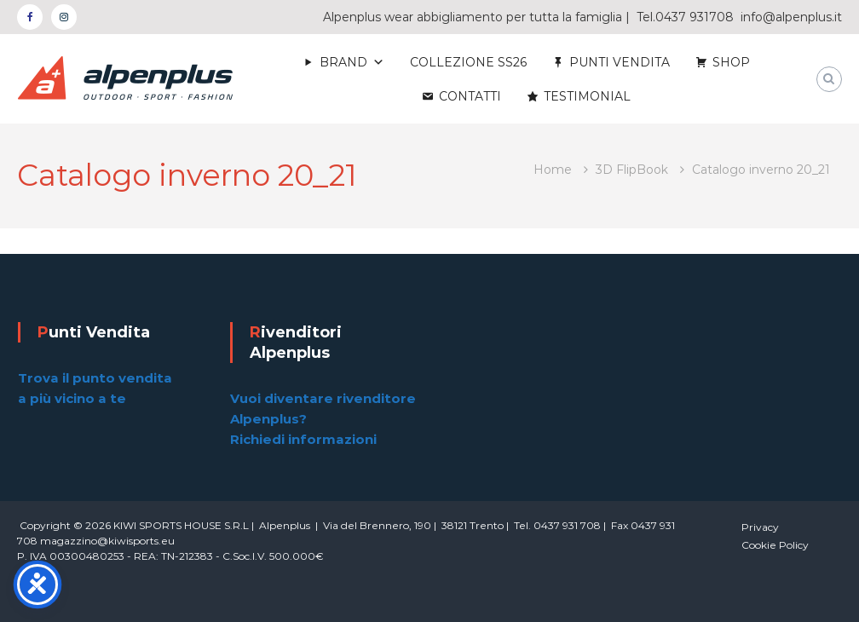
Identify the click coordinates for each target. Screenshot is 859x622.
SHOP (731, 62)
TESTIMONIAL (587, 96)
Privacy (760, 527)
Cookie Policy (775, 544)
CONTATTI (470, 96)
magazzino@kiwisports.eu (107, 540)
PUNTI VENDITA (619, 62)
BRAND (343, 62)
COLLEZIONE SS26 (468, 62)
